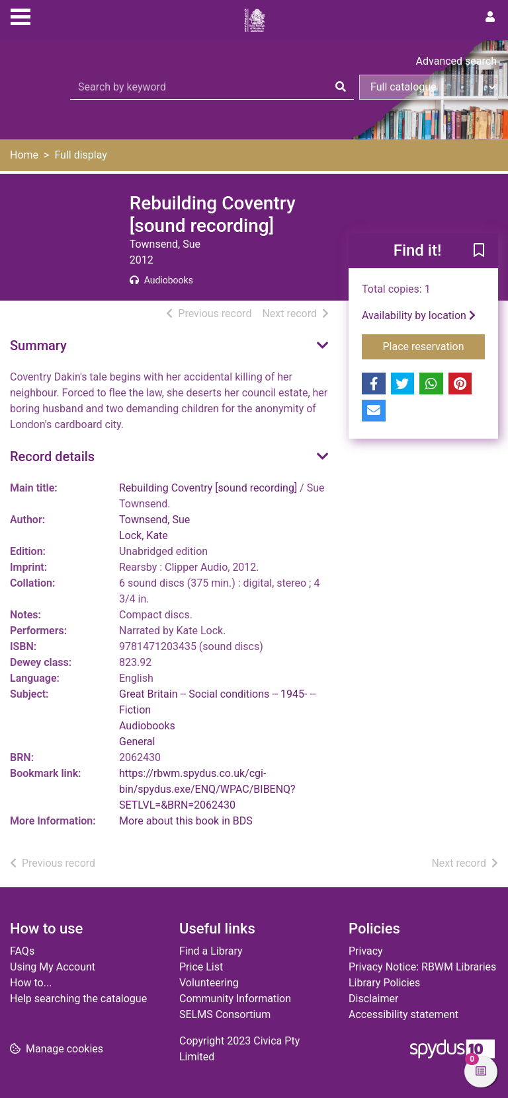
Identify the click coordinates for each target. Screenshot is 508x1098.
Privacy (366, 951)
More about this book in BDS (186, 821)
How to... (31, 982)
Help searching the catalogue (78, 998)
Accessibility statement (403, 1014)
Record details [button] (52, 456)
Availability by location (419, 315)
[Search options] (428, 87)
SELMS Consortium (225, 1014)
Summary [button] (38, 345)
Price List (201, 967)
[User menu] (490, 17)
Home (24, 155)
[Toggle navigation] (20, 15)
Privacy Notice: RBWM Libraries (422, 967)
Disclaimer (373, 998)
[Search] (340, 87)
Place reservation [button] (434, 345)
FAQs (22, 951)
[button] (479, 251)
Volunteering (209, 982)
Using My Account (52, 967)
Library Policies (384, 982)
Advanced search (456, 61)
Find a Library (211, 951)
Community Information (235, 998)
